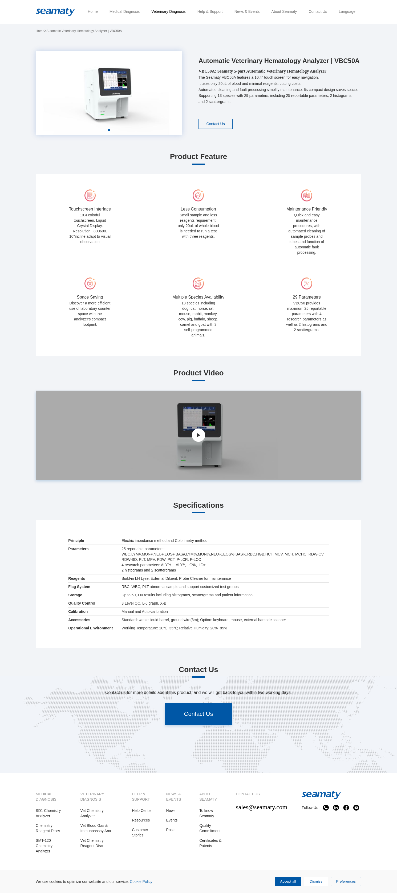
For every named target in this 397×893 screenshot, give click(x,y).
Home (40, 31)
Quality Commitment (209, 828)
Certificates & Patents (210, 843)
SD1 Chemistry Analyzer (48, 813)
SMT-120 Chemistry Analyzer (44, 845)
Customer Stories (140, 832)
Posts (171, 830)
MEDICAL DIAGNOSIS (46, 796)
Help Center (142, 810)
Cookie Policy (141, 881)
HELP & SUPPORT (141, 796)
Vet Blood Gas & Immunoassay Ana (95, 828)
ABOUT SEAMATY (208, 796)
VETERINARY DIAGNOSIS (92, 796)
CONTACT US (248, 794)
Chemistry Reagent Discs (48, 828)
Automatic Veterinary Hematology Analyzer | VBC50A (84, 31)
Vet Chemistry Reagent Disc (92, 843)
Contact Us (216, 124)
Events (172, 820)
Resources (141, 820)
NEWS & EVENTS (173, 796)
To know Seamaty (206, 813)
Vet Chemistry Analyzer (92, 813)
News (171, 810)
